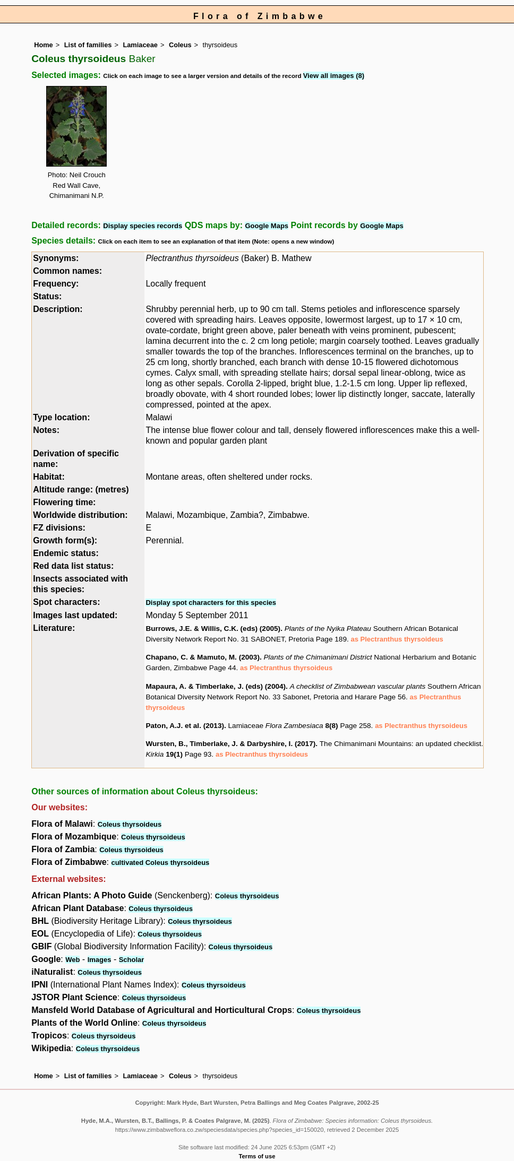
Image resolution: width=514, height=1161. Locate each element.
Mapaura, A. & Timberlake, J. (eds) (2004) (215, 686)
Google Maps (266, 226)
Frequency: (56, 283)
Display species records (142, 226)
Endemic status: (66, 553)
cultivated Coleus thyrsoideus (160, 863)
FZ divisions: (59, 527)
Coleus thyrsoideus (130, 824)
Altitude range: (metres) (80, 489)
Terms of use (257, 1156)
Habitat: (49, 476)
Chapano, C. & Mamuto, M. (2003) (202, 657)
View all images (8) (333, 76)
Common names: (67, 270)
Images (100, 960)
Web (72, 960)
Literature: (54, 628)
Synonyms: (56, 258)
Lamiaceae (140, 45)
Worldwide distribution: (80, 514)
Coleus (180, 45)
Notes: (46, 430)
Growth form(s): (65, 540)
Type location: (61, 417)
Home (43, 45)
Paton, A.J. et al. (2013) (184, 726)
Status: (47, 296)
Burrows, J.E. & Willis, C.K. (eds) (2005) (212, 629)
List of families (88, 45)
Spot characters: (66, 602)
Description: (57, 309)
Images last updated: (75, 615)
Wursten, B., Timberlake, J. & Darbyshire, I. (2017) (230, 744)
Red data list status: (73, 565)
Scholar (131, 960)
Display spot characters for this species (210, 603)
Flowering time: (64, 502)
